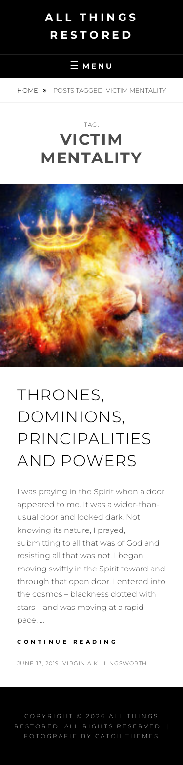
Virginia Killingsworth (104, 663)
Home (28, 90)
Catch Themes (127, 736)
